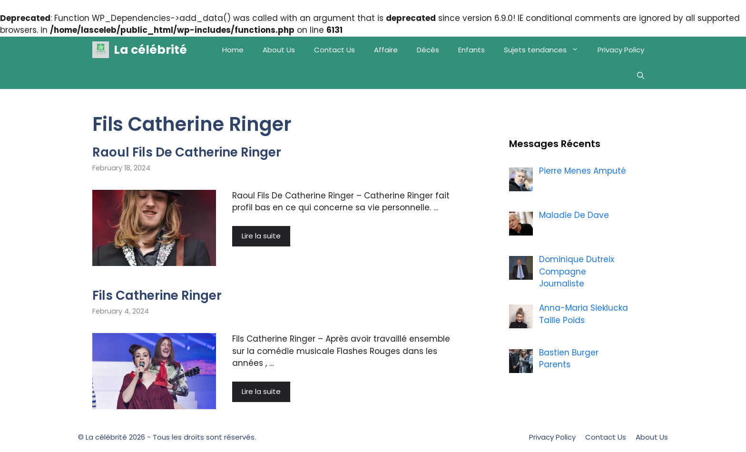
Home (233, 50)
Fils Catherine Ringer (157, 295)
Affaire (386, 50)
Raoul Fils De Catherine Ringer (186, 152)
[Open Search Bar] (641, 76)
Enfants (471, 50)
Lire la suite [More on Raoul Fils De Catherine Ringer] (261, 236)
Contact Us (334, 50)
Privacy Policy (621, 50)
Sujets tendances (546, 50)
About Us (279, 50)
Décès (428, 50)
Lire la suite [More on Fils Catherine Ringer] (261, 391)
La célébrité (150, 49)
